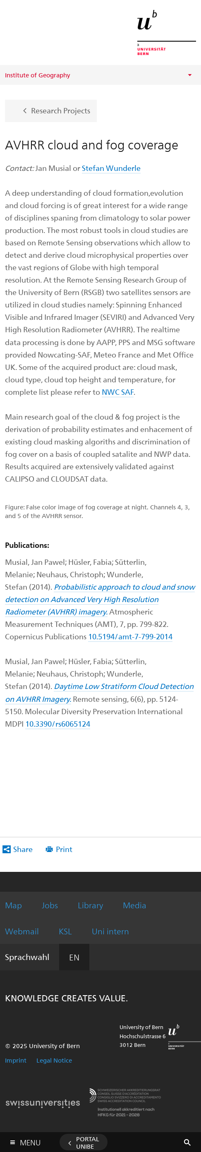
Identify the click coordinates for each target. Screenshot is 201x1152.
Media (134, 904)
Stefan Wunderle (111, 168)
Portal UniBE (87, 1142)
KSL (65, 930)
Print (64, 849)
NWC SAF (118, 391)
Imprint (15, 1060)
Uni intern (110, 930)
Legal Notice (54, 1060)
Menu (30, 1140)
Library (90, 904)
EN (74, 956)
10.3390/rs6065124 (57, 723)
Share (23, 849)
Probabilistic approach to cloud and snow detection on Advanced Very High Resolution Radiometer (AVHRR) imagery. (100, 599)
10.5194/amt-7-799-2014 (130, 636)
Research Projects (60, 110)
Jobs (50, 904)
